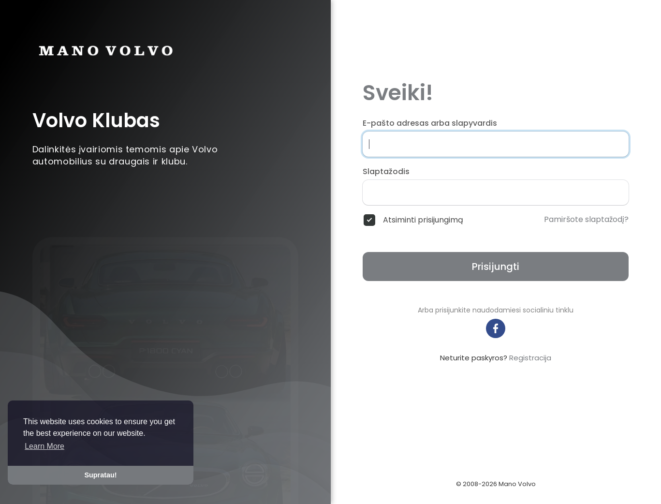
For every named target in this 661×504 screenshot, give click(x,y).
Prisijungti (495, 266)
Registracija (530, 358)
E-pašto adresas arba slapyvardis (430, 123)
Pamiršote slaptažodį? (586, 219)
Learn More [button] (44, 446)
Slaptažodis (386, 171)
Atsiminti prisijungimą (423, 220)
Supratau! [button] (100, 475)
